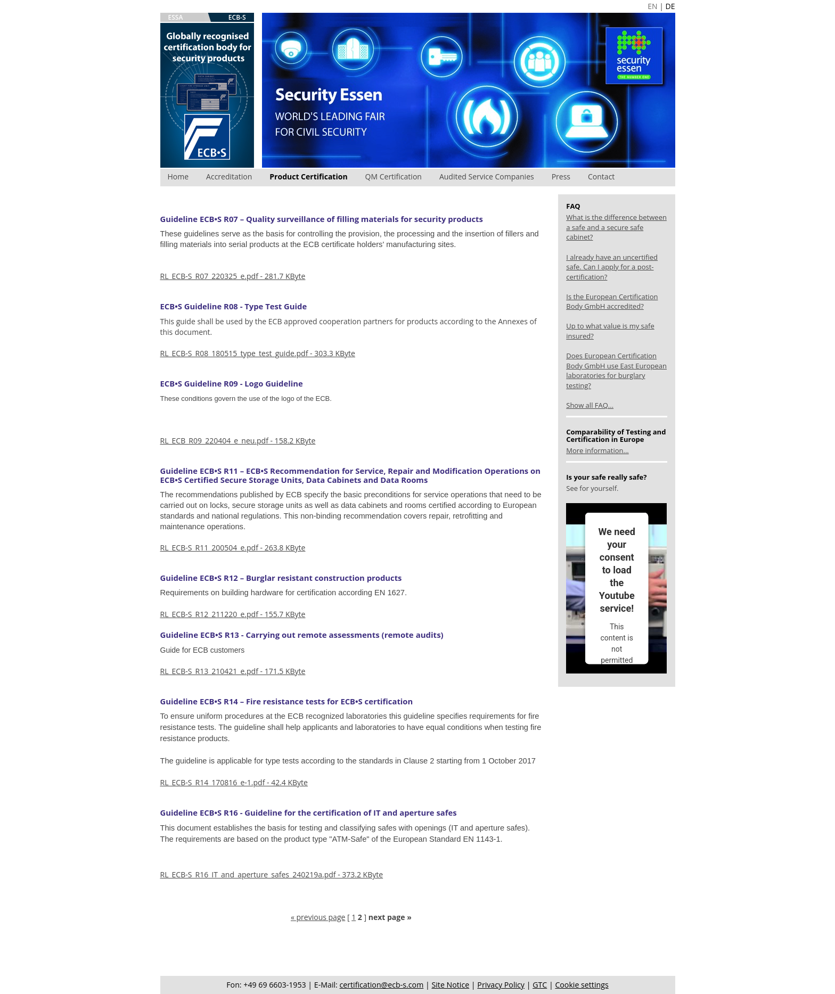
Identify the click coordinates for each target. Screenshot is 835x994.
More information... (597, 450)
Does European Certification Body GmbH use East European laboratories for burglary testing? (616, 370)
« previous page (318, 917)
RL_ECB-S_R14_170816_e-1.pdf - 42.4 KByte (234, 782)
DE (670, 6)
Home (178, 176)
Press (561, 176)
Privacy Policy (501, 985)
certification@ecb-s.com (382, 985)
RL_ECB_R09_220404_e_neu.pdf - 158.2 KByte (238, 441)
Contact (601, 176)
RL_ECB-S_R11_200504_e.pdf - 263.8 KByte (233, 548)
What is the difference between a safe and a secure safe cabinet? (616, 227)
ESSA (175, 17)
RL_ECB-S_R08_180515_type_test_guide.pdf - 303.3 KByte (257, 353)
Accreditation (229, 176)
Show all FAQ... (589, 405)
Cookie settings (581, 985)
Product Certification (308, 176)
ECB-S (237, 17)
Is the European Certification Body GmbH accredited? (612, 301)
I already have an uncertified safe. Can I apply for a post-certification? (612, 267)
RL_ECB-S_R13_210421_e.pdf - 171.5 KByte (233, 671)
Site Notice (450, 985)
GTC (540, 985)
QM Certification (393, 176)
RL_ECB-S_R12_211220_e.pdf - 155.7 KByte (233, 614)
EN (652, 6)
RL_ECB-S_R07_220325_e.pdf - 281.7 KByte (233, 276)
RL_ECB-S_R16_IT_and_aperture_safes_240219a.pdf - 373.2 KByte (271, 874)
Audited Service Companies (486, 176)
